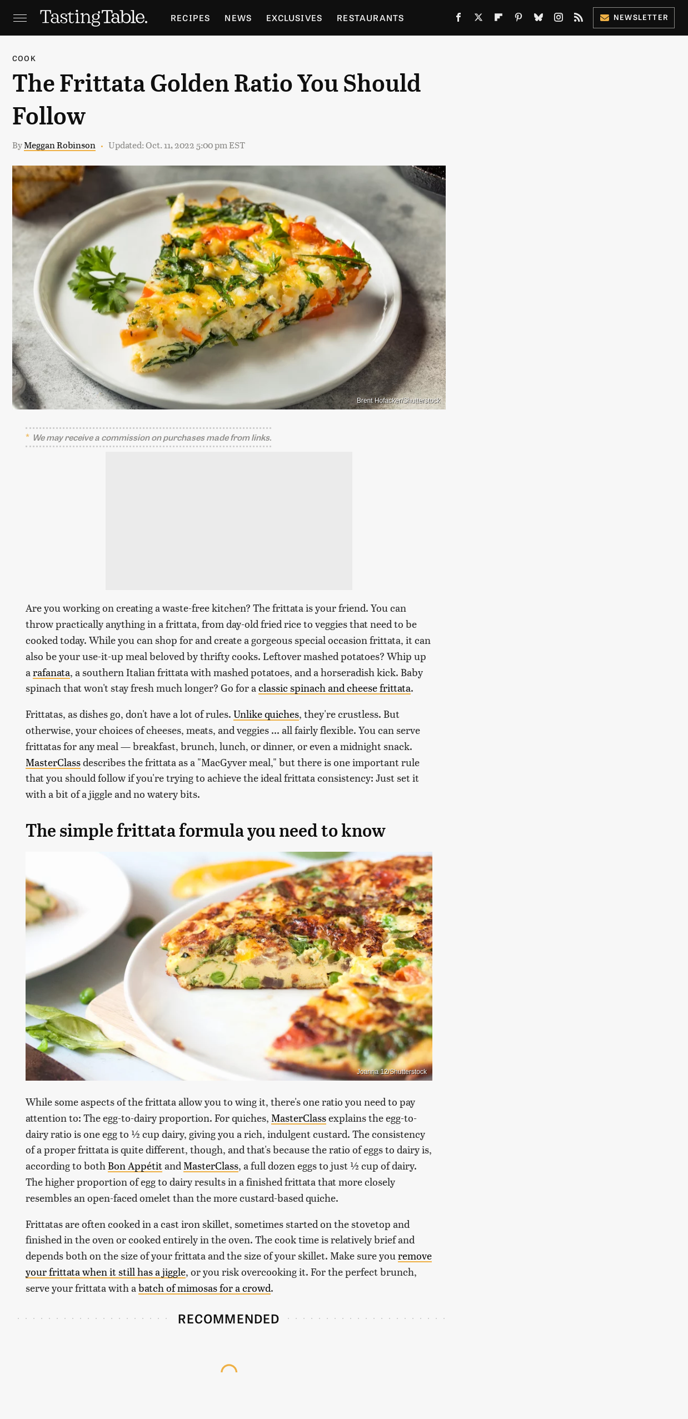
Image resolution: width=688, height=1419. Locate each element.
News (238, 17)
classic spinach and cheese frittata (334, 687)
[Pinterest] (518, 19)
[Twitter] (478, 19)
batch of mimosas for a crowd (204, 1288)
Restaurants (370, 17)
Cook (24, 58)
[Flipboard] (498, 19)
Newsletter (634, 17)
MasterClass (53, 762)
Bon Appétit (135, 1165)
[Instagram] (558, 19)
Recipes (190, 17)
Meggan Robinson (60, 144)
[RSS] (578, 19)
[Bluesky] (538, 19)
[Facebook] (458, 19)
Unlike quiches (266, 714)
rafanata (51, 672)
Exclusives (294, 17)
